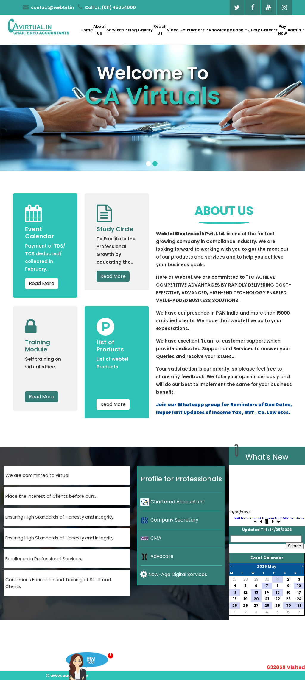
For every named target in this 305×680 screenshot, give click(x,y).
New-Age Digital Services (173, 574)
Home (86, 30)
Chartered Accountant (172, 501)
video (173, 30)
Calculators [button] (192, 30)
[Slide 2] (155, 163)
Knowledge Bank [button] (226, 30)
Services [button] (115, 30)
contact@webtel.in (48, 7)
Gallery (145, 30)
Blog (132, 30)
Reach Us (159, 30)
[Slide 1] (148, 163)
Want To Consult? (87, 661)
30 (267, 579)
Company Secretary (169, 519)
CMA (150, 538)
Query (254, 30)
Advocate (156, 556)
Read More (41, 283)
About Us (99, 30)
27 (235, 579)
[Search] (266, 538)
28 (245, 579)
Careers (269, 30)
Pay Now (282, 30)
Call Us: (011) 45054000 (107, 7)
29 (256, 579)
